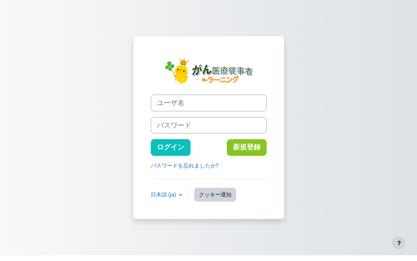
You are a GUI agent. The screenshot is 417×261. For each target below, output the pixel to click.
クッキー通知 (215, 194)
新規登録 (246, 147)
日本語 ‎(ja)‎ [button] (164, 194)
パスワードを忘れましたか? (184, 165)
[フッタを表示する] (398, 242)
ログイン (170, 147)
